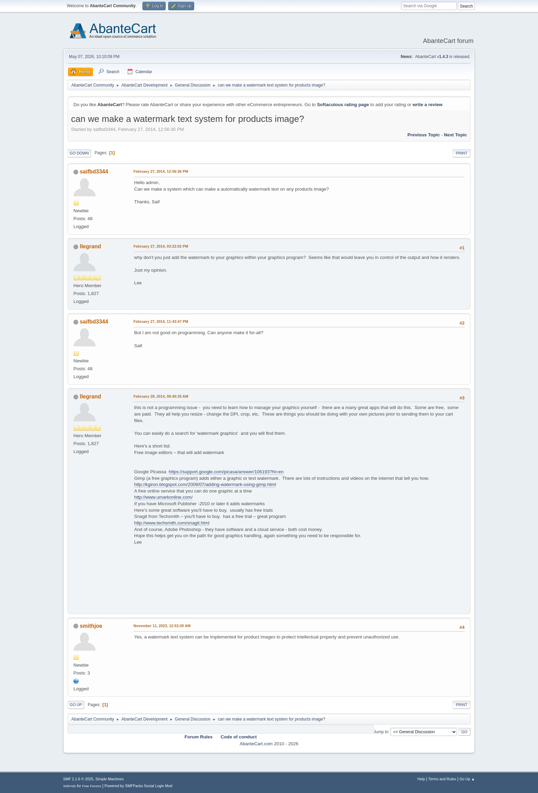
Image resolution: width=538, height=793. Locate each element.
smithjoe (91, 626)
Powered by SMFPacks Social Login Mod (139, 786)
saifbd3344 (94, 171)
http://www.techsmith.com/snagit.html (171, 522)
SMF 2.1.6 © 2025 (78, 779)
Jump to (381, 731)
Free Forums (91, 786)
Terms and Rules (442, 779)
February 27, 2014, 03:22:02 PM (160, 246)
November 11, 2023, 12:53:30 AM (161, 626)
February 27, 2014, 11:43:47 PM (160, 321)
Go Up (76, 705)
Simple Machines (109, 779)
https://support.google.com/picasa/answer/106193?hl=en (226, 471)
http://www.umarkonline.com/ (163, 497)
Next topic (455, 134)
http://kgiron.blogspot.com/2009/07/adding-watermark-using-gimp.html (205, 484)
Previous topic (423, 134)
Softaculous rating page (343, 104)
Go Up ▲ (467, 779)
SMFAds (69, 786)
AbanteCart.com (255, 743)
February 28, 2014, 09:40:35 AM (160, 396)
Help (421, 779)
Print (461, 153)
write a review (427, 104)
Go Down (79, 153)
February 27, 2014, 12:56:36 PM (160, 171)
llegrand (90, 246)
